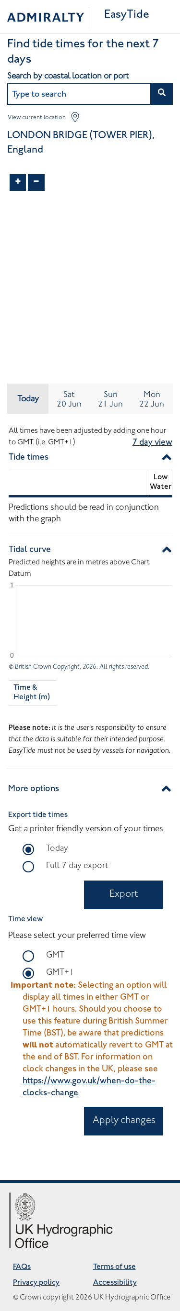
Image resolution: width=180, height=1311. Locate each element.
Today (57, 848)
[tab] (69, 399)
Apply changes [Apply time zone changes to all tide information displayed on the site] (124, 1120)
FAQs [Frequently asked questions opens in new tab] (22, 1267)
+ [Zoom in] (18, 182)
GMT (55, 954)
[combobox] (90, 94)
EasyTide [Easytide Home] (126, 15)
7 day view (152, 443)
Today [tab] (28, 398)
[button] (161, 94)
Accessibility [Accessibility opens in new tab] (115, 1283)
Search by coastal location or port (68, 75)
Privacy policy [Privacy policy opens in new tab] (36, 1283)
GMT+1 (60, 972)
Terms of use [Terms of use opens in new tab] (114, 1267)
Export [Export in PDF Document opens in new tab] (123, 894)
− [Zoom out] (36, 182)
